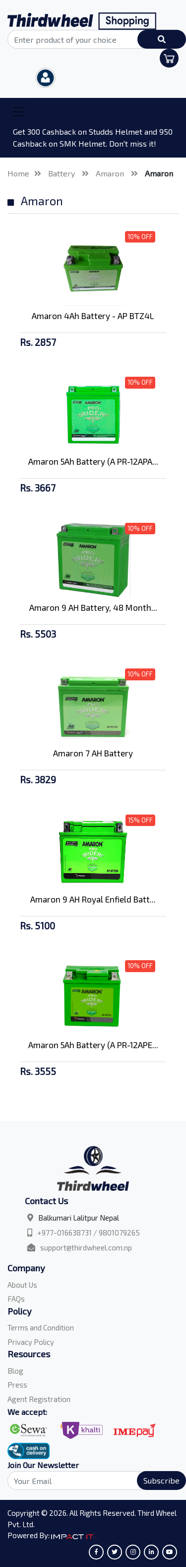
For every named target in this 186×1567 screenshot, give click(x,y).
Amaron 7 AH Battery (93, 753)
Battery (62, 173)
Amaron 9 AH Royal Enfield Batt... (93, 899)
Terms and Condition (40, 1327)
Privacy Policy (30, 1341)
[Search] (93, 1480)
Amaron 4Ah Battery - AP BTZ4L (93, 316)
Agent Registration (38, 1399)
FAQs (16, 1298)
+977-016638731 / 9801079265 (88, 1232)
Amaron (111, 173)
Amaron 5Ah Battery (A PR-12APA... (93, 461)
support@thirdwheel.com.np (86, 1247)
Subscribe (161, 1480)
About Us (22, 1284)
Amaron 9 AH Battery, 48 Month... (93, 607)
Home (18, 173)
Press (17, 1384)
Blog (15, 1370)
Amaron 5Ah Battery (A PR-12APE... (93, 1045)
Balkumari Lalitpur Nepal (78, 1217)
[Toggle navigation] (19, 112)
